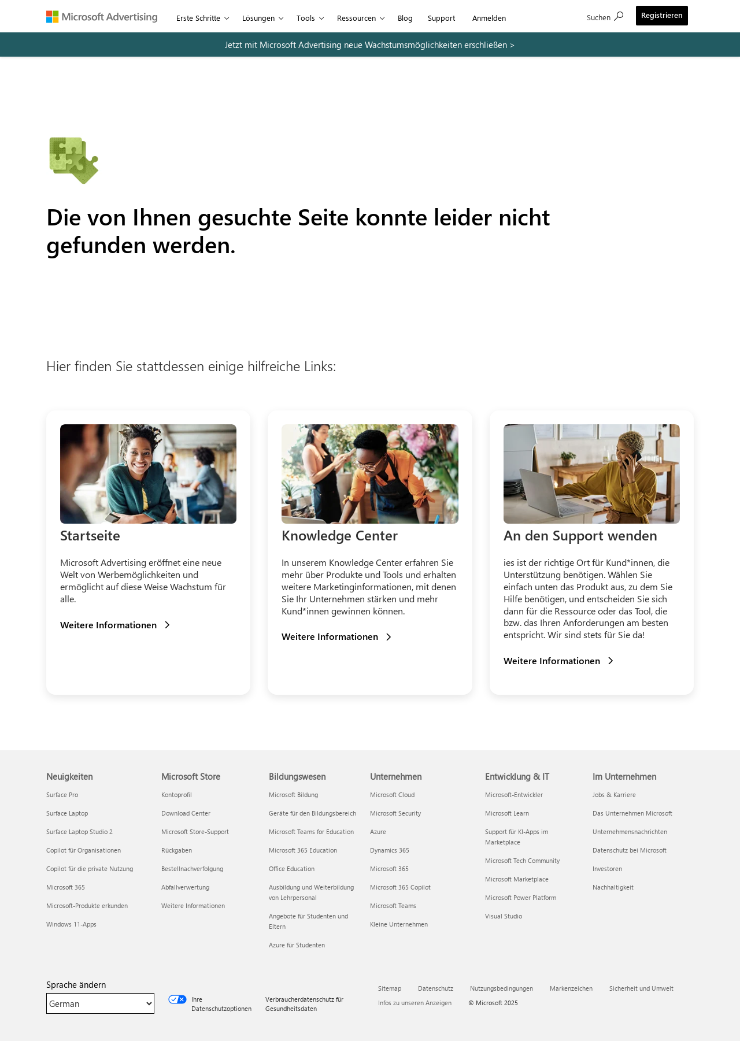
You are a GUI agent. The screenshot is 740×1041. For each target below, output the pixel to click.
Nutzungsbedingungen (501, 988)
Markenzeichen (571, 988)
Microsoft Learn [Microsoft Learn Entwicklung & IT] (507, 813)
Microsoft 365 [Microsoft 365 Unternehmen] (389, 868)
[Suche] (605, 16)
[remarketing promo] (370, 44)
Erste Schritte (198, 18)
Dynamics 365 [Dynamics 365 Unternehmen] (389, 850)
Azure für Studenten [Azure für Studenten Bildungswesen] (297, 944)
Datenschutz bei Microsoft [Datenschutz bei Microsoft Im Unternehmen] (630, 850)
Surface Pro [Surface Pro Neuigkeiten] (62, 794)
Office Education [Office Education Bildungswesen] (291, 868)
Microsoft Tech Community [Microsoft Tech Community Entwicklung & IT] (522, 860)
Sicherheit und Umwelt (641, 988)
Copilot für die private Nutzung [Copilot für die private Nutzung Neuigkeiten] (89, 868)
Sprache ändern (76, 984)
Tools (306, 18)
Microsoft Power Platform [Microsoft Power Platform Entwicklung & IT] (520, 897)
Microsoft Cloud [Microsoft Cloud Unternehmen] (392, 794)
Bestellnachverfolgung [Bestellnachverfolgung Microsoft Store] (192, 868)
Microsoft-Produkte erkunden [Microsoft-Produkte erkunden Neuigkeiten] (87, 905)
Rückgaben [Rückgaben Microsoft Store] (176, 850)
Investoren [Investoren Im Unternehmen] (607, 868)
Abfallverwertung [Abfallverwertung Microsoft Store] (185, 887)
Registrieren (662, 15)
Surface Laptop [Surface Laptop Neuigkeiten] (67, 813)
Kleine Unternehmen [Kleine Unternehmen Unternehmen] (399, 924)
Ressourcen (356, 18)
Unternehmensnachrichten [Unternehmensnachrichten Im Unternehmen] (630, 831)
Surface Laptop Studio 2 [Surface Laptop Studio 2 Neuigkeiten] (79, 831)
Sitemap (389, 988)
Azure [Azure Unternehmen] (378, 831)
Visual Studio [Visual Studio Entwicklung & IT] (503, 916)
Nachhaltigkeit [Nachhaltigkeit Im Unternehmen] (613, 887)
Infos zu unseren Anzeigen (415, 1002)
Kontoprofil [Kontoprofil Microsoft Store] (176, 794)
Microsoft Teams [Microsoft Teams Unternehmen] (393, 905)
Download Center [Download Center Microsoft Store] (185, 813)
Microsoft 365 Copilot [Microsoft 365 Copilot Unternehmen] (400, 887)
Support (441, 18)
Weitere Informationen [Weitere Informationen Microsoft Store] (193, 905)
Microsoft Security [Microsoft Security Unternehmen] (395, 813)
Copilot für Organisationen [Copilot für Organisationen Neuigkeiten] (83, 850)
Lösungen (258, 18)
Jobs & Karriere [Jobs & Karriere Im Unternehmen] (614, 794)
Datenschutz (435, 988)
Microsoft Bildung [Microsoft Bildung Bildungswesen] (293, 794)
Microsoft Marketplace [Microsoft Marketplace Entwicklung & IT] (517, 879)
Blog (405, 18)
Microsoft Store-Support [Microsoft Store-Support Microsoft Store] (195, 831)
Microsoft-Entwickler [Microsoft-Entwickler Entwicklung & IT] (514, 794)
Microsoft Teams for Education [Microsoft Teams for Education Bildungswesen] (311, 831)
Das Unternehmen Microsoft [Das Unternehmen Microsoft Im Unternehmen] (632, 813)
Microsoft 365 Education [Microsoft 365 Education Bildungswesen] (303, 850)
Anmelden (489, 18)
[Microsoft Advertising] (107, 16)
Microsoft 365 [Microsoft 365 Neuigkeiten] (65, 887)
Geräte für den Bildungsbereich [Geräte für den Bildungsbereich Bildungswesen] (312, 813)
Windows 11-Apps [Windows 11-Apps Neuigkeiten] (71, 924)
